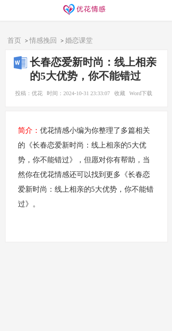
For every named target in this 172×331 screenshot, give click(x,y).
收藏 (119, 93)
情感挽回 (43, 40)
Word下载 (140, 93)
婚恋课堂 (79, 40)
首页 (14, 40)
